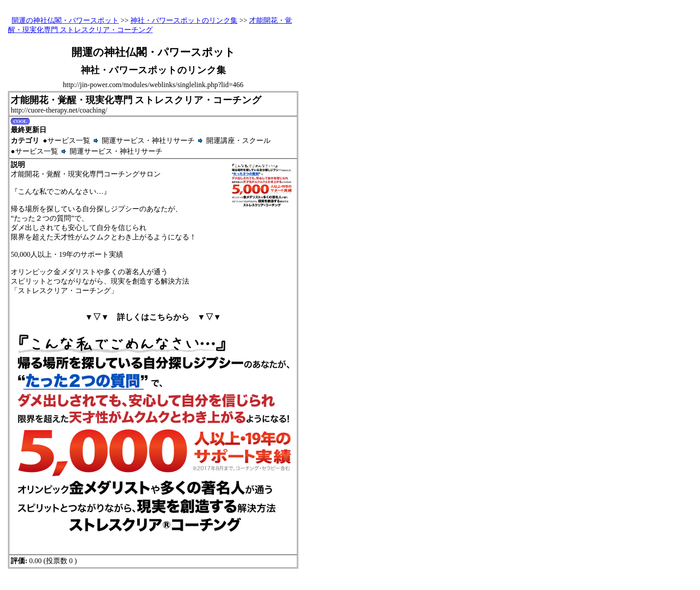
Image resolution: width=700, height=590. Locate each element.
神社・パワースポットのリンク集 (184, 20)
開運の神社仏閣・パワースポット (65, 20)
